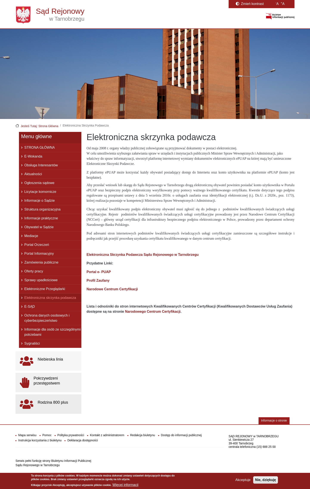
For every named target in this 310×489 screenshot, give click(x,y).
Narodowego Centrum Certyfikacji (153, 311)
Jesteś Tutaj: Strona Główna (39, 126)
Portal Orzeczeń (36, 245)
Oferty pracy (33, 271)
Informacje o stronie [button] (274, 420)
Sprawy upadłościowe (41, 280)
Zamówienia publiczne (41, 262)
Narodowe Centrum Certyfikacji (112, 289)
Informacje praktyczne (41, 218)
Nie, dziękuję (265, 480)
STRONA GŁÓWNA (39, 147)
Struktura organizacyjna (42, 209)
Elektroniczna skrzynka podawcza (50, 298)
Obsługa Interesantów (41, 165)
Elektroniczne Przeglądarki (44, 289)
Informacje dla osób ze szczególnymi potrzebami (52, 332)
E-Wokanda (33, 156)
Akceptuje (242, 480)
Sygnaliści (32, 343)
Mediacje (31, 236)
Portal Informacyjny (39, 253)
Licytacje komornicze (40, 192)
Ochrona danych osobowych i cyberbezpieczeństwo (47, 318)
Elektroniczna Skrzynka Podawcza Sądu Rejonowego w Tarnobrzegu (143, 254)
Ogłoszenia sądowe (39, 183)
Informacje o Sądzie (39, 200)
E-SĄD (29, 306)
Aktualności (33, 174)
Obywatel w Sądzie (39, 227)
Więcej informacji (125, 485)
